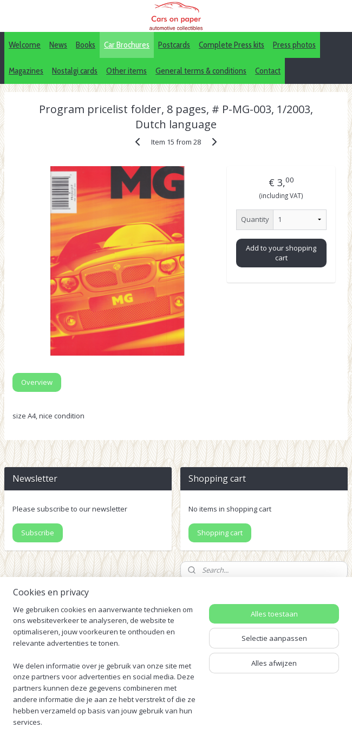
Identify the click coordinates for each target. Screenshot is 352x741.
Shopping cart (220, 532)
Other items (126, 70)
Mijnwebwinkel (176, 721)
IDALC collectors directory (284, 640)
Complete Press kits (231, 45)
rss (217, 703)
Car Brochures (126, 45)
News (58, 45)
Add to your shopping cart (281, 253)
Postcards (174, 45)
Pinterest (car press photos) (287, 652)
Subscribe (37, 532)
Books (85, 45)
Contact (268, 70)
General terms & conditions (200, 70)
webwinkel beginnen (259, 703)
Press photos (294, 45)
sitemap (194, 703)
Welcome (25, 45)
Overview (37, 382)
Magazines (26, 70)
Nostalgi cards (74, 70)
